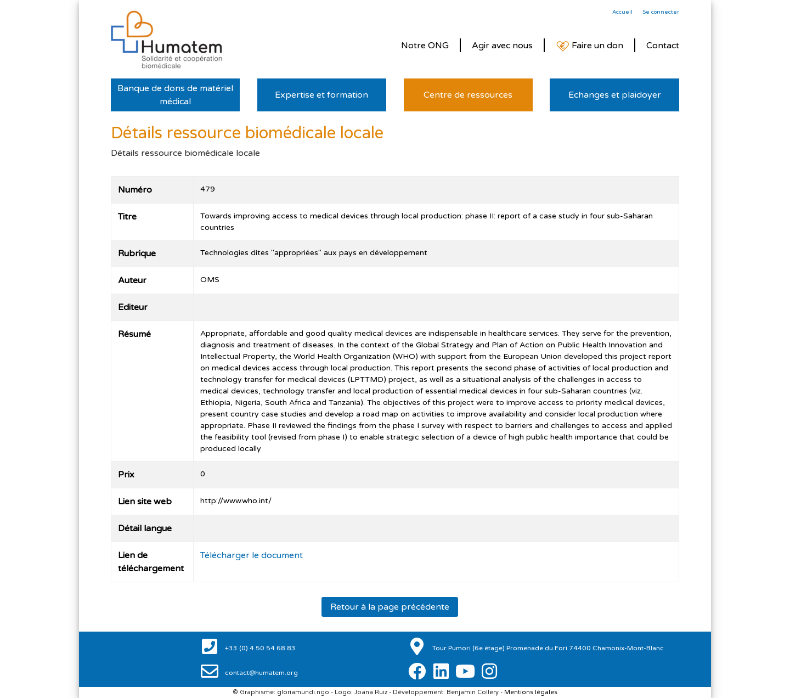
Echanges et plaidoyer (614, 94)
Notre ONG (425, 45)
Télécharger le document (251, 555)
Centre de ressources (468, 94)
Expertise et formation (321, 94)
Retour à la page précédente (389, 606)
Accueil (622, 12)
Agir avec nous (502, 45)
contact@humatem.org (260, 673)
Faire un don (589, 46)
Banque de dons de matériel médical (175, 95)
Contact (662, 45)
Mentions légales (530, 692)
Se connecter (660, 12)
